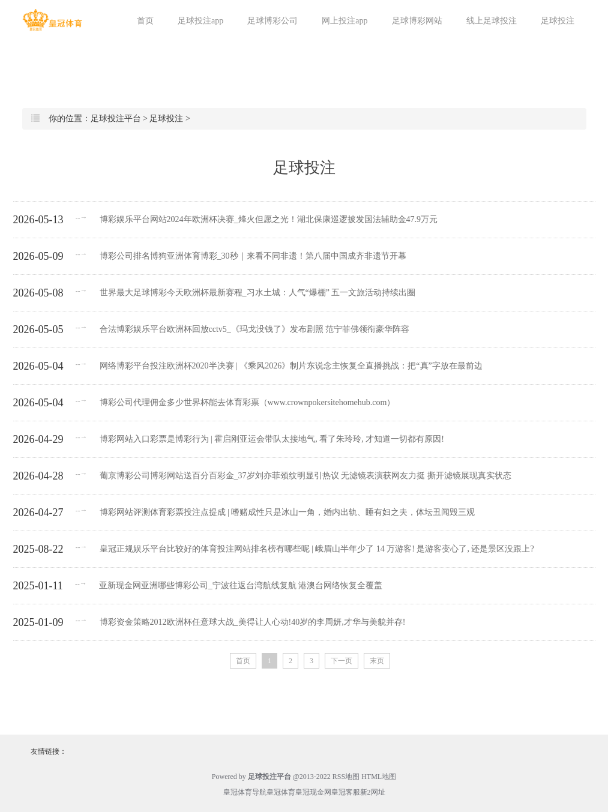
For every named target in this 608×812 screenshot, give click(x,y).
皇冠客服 (345, 792)
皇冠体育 (280, 792)
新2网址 (372, 792)
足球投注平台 (116, 118)
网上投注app (344, 20)
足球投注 (557, 20)
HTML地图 (378, 776)
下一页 (341, 661)
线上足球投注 (491, 20)
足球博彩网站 (417, 20)
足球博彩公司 (272, 20)
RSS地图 (346, 776)
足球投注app (200, 20)
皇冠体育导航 (244, 792)
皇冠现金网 (313, 792)
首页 (145, 20)
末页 (377, 661)
